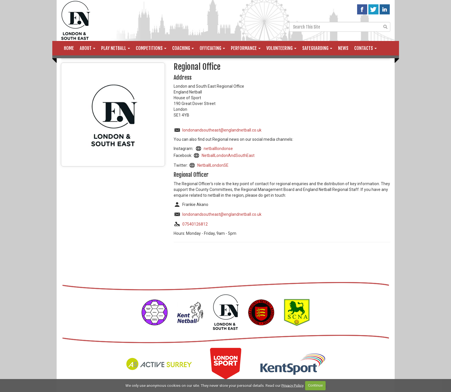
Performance (246, 48)
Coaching (183, 48)
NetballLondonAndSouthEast (228, 155)
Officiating (212, 48)
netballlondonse (218, 148)
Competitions (151, 48)
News (343, 48)
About (87, 48)
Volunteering (281, 48)
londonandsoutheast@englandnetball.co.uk (221, 130)
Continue (315, 385)
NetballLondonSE (213, 165)
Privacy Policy (292, 385)
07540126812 (195, 224)
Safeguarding (317, 48)
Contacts (365, 48)
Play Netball (115, 48)
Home (69, 48)
